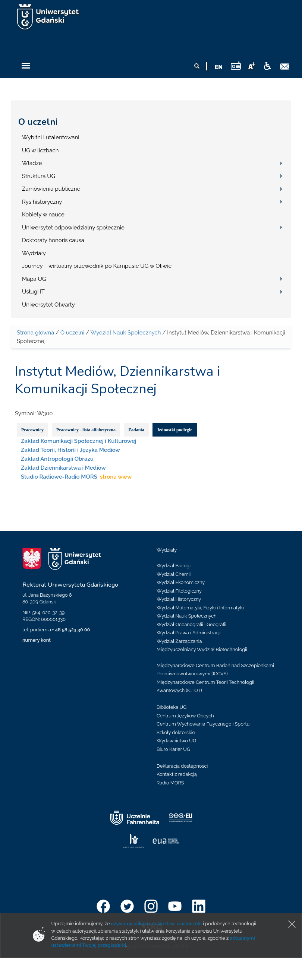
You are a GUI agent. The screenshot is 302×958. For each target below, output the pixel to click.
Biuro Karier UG (173, 749)
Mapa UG (34, 279)
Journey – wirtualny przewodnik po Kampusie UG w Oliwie (97, 266)
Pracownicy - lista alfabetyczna (86, 429)
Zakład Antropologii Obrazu (57, 459)
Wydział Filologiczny (179, 591)
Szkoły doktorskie (176, 732)
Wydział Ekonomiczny (181, 582)
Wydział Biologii (174, 565)
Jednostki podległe (174, 429)
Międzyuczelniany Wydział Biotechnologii (202, 649)
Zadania (136, 429)
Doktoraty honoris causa (53, 240)
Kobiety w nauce (43, 214)
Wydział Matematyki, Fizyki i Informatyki (200, 607)
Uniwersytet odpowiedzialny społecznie (73, 227)
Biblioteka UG (171, 707)
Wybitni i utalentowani (50, 137)
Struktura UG (38, 176)
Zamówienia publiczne (51, 188)
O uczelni (37, 122)
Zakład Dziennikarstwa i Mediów (63, 467)
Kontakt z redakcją (177, 774)
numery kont (36, 640)
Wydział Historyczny (179, 599)
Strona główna (35, 332)
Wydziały (34, 253)
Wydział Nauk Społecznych (125, 332)
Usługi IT (33, 291)
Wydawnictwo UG (176, 740)
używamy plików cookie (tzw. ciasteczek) (156, 923)
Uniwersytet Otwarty (48, 304)
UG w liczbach (40, 150)
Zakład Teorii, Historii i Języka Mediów (70, 450)
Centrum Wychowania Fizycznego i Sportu (203, 724)
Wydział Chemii (174, 574)
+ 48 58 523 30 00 (71, 629)
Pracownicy (32, 429)
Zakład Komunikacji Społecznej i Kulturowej (78, 441)
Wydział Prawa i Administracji (189, 632)
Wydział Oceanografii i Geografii (191, 624)
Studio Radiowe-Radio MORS (59, 476)
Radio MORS (170, 783)
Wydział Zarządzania (179, 641)
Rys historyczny (42, 202)
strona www (116, 476)
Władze (32, 163)
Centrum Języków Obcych (185, 715)
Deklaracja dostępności (182, 766)
